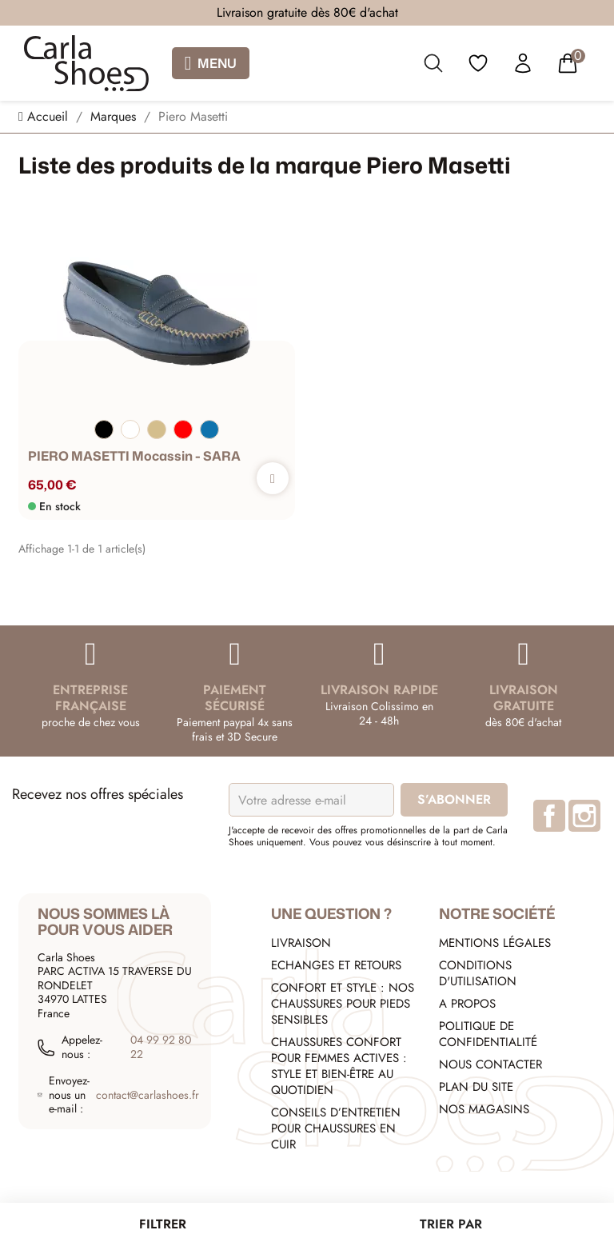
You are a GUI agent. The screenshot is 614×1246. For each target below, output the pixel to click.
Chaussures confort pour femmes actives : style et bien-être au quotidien (339, 1066)
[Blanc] (130, 429)
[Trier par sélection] (451, 1224)
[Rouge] (183, 429)
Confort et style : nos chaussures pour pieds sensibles (342, 1003)
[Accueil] (45, 116)
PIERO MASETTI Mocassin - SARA (134, 456)
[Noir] (104, 429)
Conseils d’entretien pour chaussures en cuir (336, 1128)
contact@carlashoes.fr (147, 1095)
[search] (433, 66)
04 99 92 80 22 (160, 1047)
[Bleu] (209, 429)
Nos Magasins (484, 1109)
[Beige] (156, 429)
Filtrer (162, 1224)
